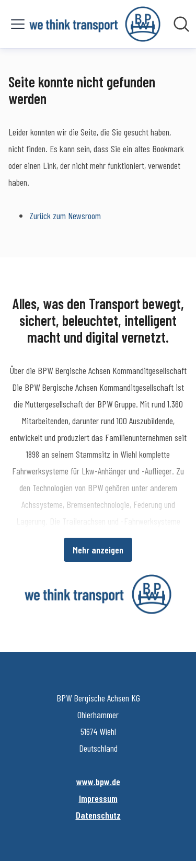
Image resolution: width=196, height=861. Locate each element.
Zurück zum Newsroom (65, 215)
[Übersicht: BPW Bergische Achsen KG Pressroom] (94, 24)
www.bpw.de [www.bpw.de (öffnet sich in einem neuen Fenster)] (98, 781)
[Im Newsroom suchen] (181, 24)
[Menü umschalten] (17, 24)
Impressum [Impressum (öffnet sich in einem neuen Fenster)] (98, 798)
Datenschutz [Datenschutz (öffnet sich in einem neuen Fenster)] (98, 815)
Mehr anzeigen (98, 550)
